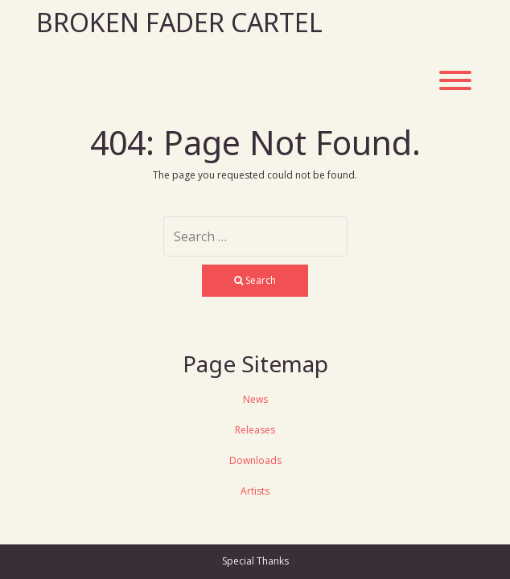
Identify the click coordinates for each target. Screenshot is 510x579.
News (255, 399)
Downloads (255, 460)
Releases (255, 430)
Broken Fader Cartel (179, 22)
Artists (255, 491)
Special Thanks (255, 561)
